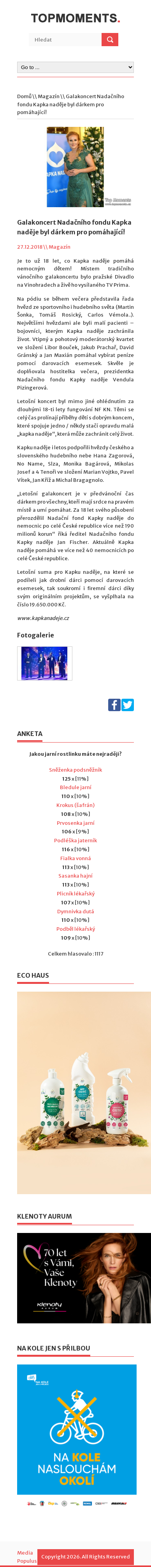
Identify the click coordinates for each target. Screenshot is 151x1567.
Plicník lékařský (76, 893)
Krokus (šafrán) (75, 805)
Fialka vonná (75, 858)
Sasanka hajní (75, 876)
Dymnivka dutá (75, 911)
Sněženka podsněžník (75, 770)
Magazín (49, 96)
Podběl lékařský (75, 929)
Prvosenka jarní (76, 823)
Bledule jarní (75, 787)
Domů (24, 96)
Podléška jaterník (75, 840)
